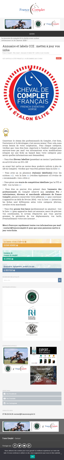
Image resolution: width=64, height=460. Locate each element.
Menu (32, 34)
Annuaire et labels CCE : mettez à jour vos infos (35, 53)
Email (24, 445)
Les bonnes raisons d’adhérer (15, 241)
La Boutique (9, 270)
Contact (18, 438)
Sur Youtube (9, 399)
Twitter (19, 445)
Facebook (15, 445)
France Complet (7, 53)
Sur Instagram (10, 403)
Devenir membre (11, 245)
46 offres (8, 258)
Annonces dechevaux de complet (11, 254)
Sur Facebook (9, 394)
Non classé (16, 53)
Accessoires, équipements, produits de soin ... (20, 266)
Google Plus (29, 445)
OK (32, 456)
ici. (59, 168)
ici (11, 175)
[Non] (61, 454)
